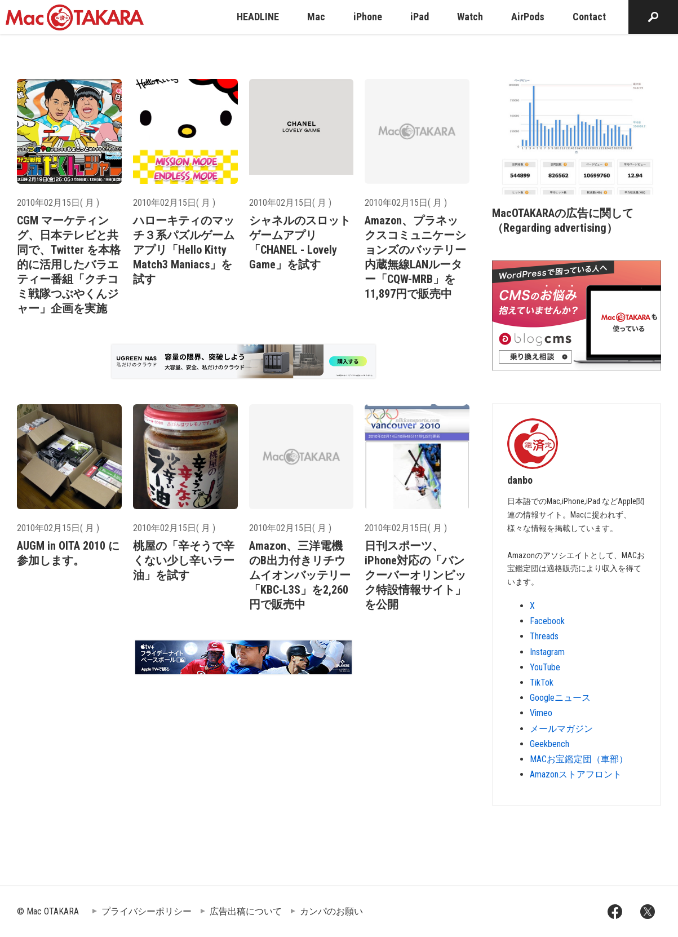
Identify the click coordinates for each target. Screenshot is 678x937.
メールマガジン (561, 728)
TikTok (541, 682)
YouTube (545, 667)
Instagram (547, 652)
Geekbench (549, 744)
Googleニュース (560, 697)
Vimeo (541, 713)
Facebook (547, 621)
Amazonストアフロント (576, 774)
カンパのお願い (331, 911)
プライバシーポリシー (146, 911)
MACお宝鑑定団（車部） (579, 759)
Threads (544, 636)
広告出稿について (246, 911)
